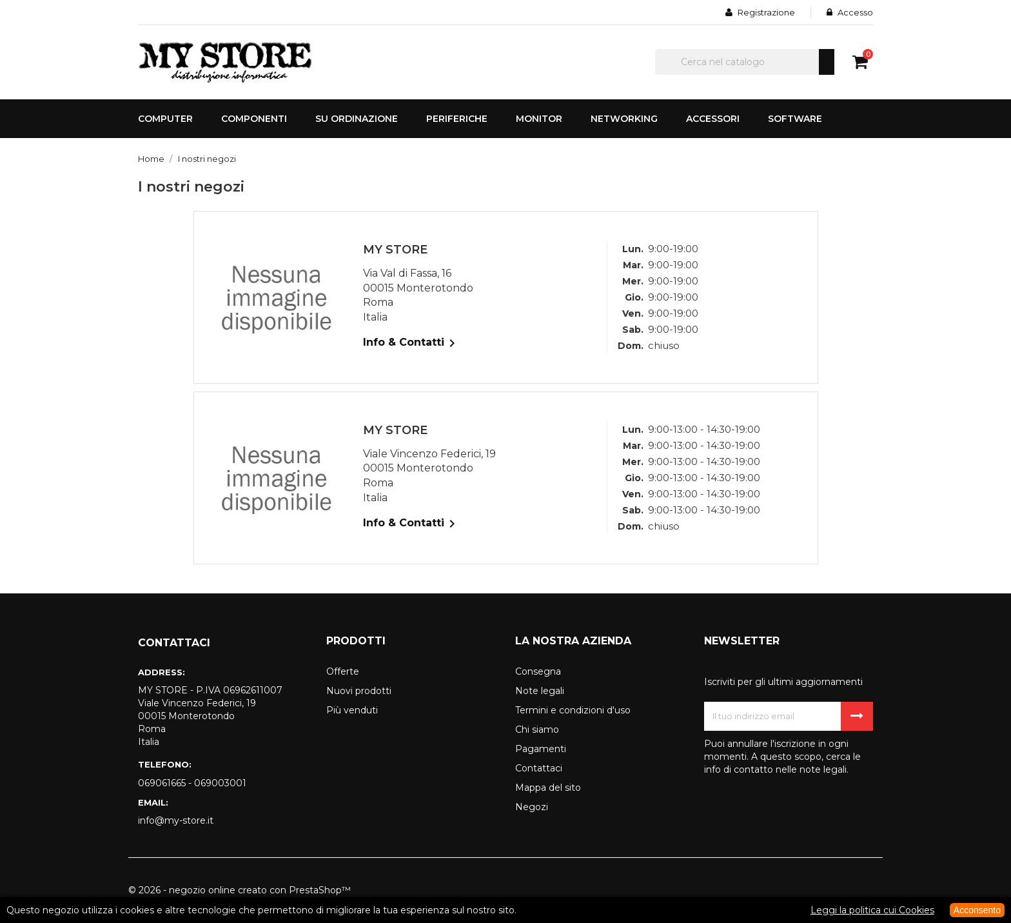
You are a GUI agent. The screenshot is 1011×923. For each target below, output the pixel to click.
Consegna (538, 671)
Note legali (539, 691)
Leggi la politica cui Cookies (872, 910)
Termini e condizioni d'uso (573, 710)
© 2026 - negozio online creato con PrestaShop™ (239, 890)
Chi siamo (537, 729)
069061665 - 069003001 (192, 783)
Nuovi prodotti (358, 691)
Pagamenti (540, 749)
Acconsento (977, 910)
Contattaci (538, 768)
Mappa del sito (548, 787)
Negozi (531, 807)
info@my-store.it (175, 820)
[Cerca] (744, 62)
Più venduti (352, 710)
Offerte (342, 671)
